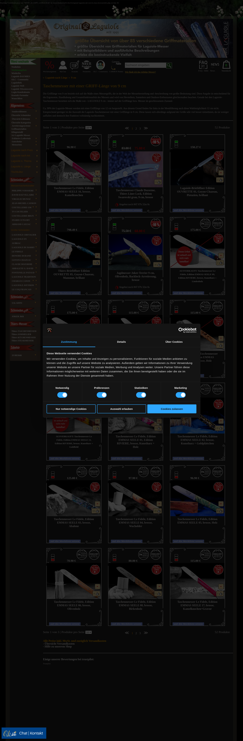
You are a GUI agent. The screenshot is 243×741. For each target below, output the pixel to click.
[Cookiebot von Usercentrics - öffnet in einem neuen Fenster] (181, 330)
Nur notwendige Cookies (71, 408)
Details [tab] (121, 341)
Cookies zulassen (172, 408)
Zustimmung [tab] (69, 341)
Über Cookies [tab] (174, 341)
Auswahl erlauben (121, 408)
